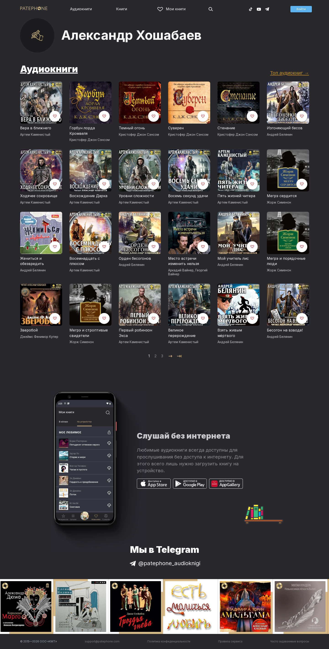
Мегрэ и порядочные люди (286, 261)
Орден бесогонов (135, 258)
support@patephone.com (102, 641)
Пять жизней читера (236, 195)
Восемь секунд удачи (188, 195)
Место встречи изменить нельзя (183, 261)
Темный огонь (132, 128)
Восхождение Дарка (88, 195)
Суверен (176, 128)
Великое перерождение (182, 333)
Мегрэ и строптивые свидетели (88, 333)
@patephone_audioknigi (164, 563)
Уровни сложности (136, 195)
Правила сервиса (230, 641)
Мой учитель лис (233, 258)
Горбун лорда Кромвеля (82, 131)
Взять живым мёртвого (230, 333)
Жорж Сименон (279, 202)
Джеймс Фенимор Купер (39, 337)
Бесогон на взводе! (285, 330)
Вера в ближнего (35, 128)
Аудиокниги (81, 9)
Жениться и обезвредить (32, 261)
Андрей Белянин (279, 134)
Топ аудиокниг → (289, 73)
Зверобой (29, 330)
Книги (121, 9)
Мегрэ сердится (282, 195)
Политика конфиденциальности (168, 641)
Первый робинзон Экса (135, 333)
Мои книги (171, 9)
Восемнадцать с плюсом (84, 261)
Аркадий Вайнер (181, 270)
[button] (301, 9)
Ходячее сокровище (38, 195)
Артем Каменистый (35, 134)
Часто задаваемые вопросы (289, 641)
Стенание (226, 128)
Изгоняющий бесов (284, 128)
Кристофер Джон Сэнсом (89, 140)
